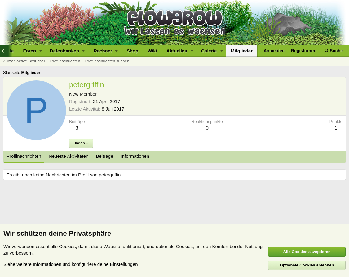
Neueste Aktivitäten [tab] (68, 156)
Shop (133, 50)
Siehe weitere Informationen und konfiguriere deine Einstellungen (70, 264)
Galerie (209, 50)
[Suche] (334, 51)
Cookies (67, 246)
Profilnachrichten (65, 61)
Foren (29, 50)
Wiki (152, 50)
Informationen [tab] (135, 156)
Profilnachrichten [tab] (24, 156)
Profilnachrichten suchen (107, 61)
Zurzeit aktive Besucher (24, 61)
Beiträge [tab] (104, 156)
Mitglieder (242, 50)
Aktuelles (176, 50)
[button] (41, 51)
